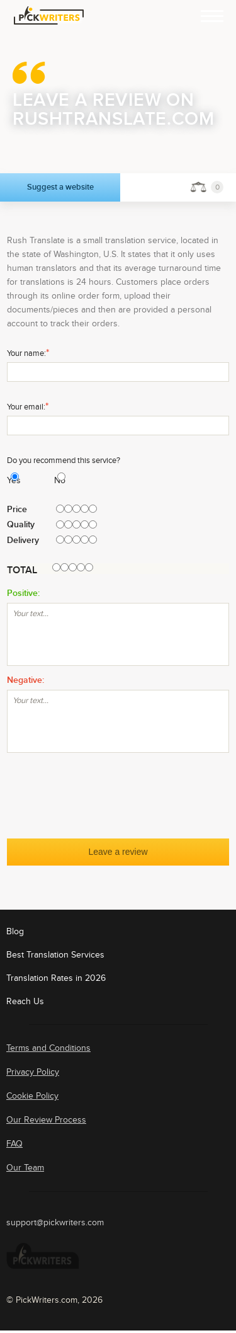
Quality (21, 525)
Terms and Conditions (48, 1048)
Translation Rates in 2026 (56, 978)
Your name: (28, 352)
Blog (15, 931)
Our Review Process (46, 1119)
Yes (9, 480)
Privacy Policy (32, 1072)
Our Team (25, 1167)
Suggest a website (60, 187)
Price (17, 510)
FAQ (14, 1143)
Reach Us (25, 1001)
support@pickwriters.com (55, 1223)
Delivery (23, 540)
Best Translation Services (55, 954)
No (55, 480)
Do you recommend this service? (63, 460)
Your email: (27, 406)
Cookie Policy (32, 1095)
